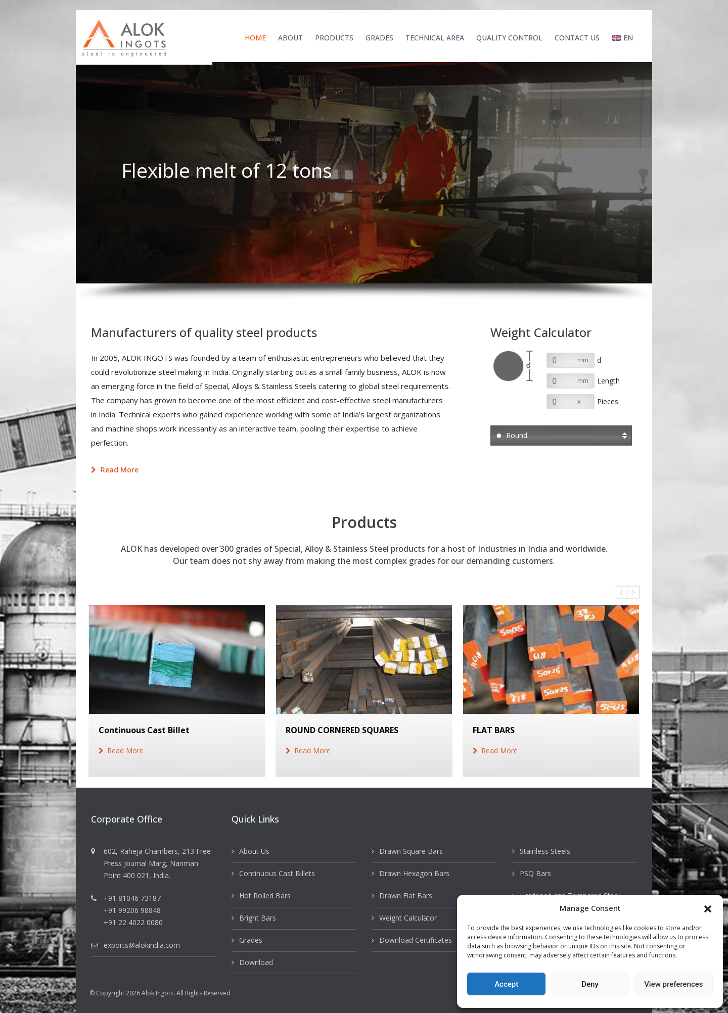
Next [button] (633, 592)
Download (256, 962)
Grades (379, 37)
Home (255, 37)
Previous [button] (621, 592)
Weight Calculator (408, 918)
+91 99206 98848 (132, 910)
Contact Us (577, 37)
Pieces (607, 401)
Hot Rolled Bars (265, 895)
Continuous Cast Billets (277, 873)
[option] (364, 172)
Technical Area (434, 37)
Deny (590, 984)
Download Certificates (415, 940)
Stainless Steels (545, 851)
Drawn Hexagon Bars (414, 873)
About (290, 37)
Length (608, 380)
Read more (115, 469)
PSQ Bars (535, 873)
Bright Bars (257, 918)
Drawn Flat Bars (405, 895)
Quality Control (509, 37)
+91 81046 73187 (132, 898)
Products (334, 37)
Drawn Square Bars (411, 851)
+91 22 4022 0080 (133, 922)
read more (125, 750)
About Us (254, 851)
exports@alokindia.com (142, 945)
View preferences (673, 984)
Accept (506, 984)
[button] (708, 908)
